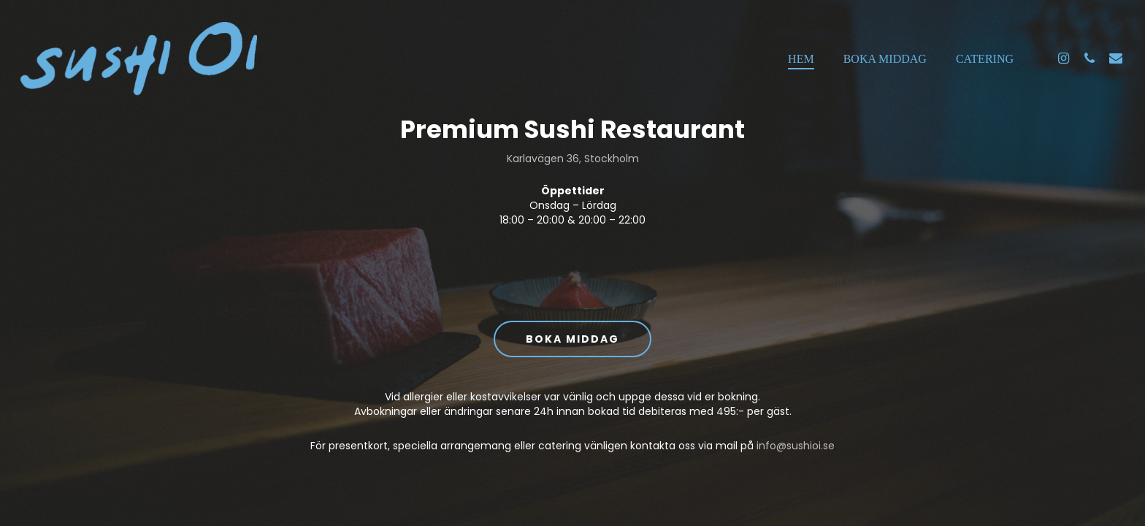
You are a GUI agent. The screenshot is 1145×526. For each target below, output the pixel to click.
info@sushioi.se (796, 445)
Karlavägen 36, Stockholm (573, 158)
